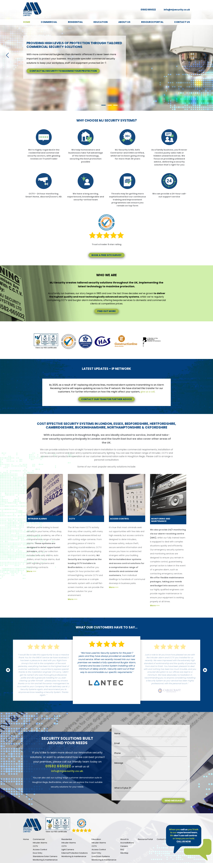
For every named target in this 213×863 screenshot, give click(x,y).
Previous (7, 55)
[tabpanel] (106, 55)
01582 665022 (148, 9)
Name (117, 733)
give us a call (147, 391)
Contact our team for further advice (106, 399)
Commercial (49, 22)
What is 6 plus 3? (122, 787)
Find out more (106, 311)
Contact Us (182, 22)
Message (118, 763)
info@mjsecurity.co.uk (177, 9)
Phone (117, 753)
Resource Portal (152, 22)
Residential (75, 22)
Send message (173, 800)
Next (205, 55)
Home (26, 22)
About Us (124, 22)
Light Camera (68, 849)
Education (101, 22)
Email (117, 743)
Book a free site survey (106, 255)
